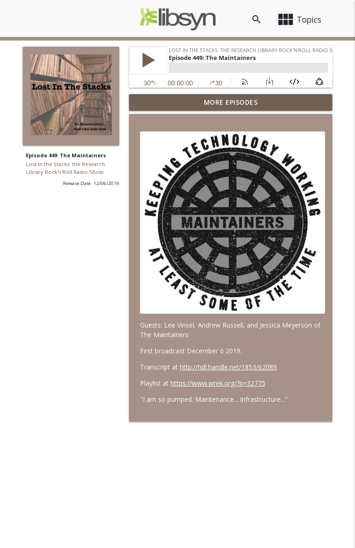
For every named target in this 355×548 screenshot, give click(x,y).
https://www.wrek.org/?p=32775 (218, 383)
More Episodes (231, 102)
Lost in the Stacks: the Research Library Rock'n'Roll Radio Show (65, 168)
